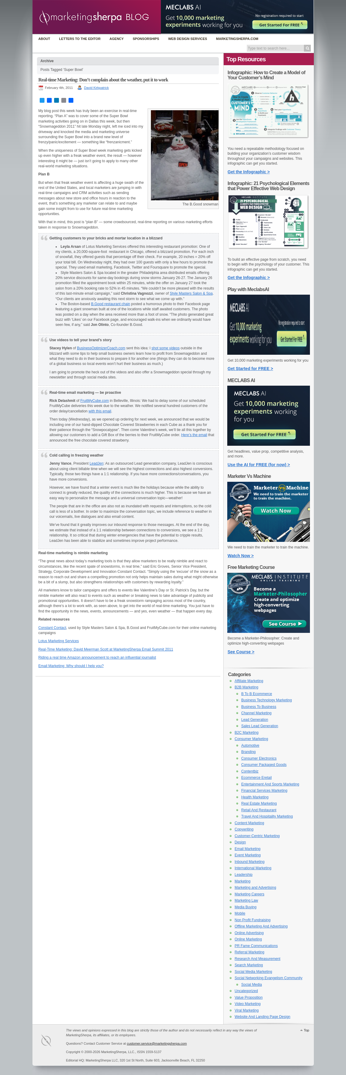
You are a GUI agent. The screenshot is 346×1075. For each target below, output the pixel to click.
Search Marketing (249, 965)
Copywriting (244, 829)
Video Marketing (248, 1004)
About (44, 39)
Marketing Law (246, 900)
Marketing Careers (250, 894)
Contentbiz (250, 771)
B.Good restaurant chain (110, 304)
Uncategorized (246, 991)
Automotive (250, 745)
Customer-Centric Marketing (257, 836)
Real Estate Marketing (259, 803)
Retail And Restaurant (259, 810)
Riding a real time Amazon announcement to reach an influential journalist (97, 657)
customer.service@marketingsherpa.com (157, 1043)
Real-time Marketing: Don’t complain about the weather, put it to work (103, 79)
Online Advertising (249, 933)
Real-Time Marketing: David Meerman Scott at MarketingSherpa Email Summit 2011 (105, 649)
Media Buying (246, 907)
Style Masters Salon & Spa (191, 293)
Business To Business (259, 707)
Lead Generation (254, 720)
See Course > (241, 651)
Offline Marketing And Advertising (261, 926)
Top (306, 1030)
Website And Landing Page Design (262, 1017)
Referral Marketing (250, 952)
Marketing (243, 881)
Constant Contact (52, 628)
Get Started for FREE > (250, 368)
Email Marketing (248, 849)
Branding (248, 752)
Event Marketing (248, 855)
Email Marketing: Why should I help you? (71, 666)
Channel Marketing (256, 713)
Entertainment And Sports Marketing (270, 784)
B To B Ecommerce (256, 694)
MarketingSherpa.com (237, 39)
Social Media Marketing (253, 972)
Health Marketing (255, 797)
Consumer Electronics (259, 758)
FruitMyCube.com (94, 401)
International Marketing (253, 868)
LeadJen (96, 463)
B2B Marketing (247, 687)
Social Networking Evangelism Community (268, 978)
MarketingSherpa (52, 1041)
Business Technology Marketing (266, 700)
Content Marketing (249, 823)
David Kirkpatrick (96, 88)
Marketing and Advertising (255, 887)
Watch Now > (241, 555)
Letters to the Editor (80, 39)
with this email (100, 411)
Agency (116, 39)
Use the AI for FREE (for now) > (259, 464)
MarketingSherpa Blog (96, 17)
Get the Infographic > (249, 171)
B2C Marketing (247, 732)
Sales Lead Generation (259, 726)
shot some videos (165, 348)
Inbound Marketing (250, 862)
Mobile (240, 913)
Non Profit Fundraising (253, 920)
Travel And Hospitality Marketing (267, 816)
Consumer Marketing (251, 739)
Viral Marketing (247, 1010)
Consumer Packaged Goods (264, 765)
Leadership (244, 875)
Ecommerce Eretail (256, 778)
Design (240, 842)
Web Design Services (187, 39)
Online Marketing (248, 939)
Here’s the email (194, 435)
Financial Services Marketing (264, 790)
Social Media (251, 984)
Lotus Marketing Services (58, 641)
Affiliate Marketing (249, 681)
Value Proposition (249, 997)
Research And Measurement (257, 959)
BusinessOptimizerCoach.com (101, 348)
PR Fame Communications (256, 946)
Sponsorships (146, 39)
